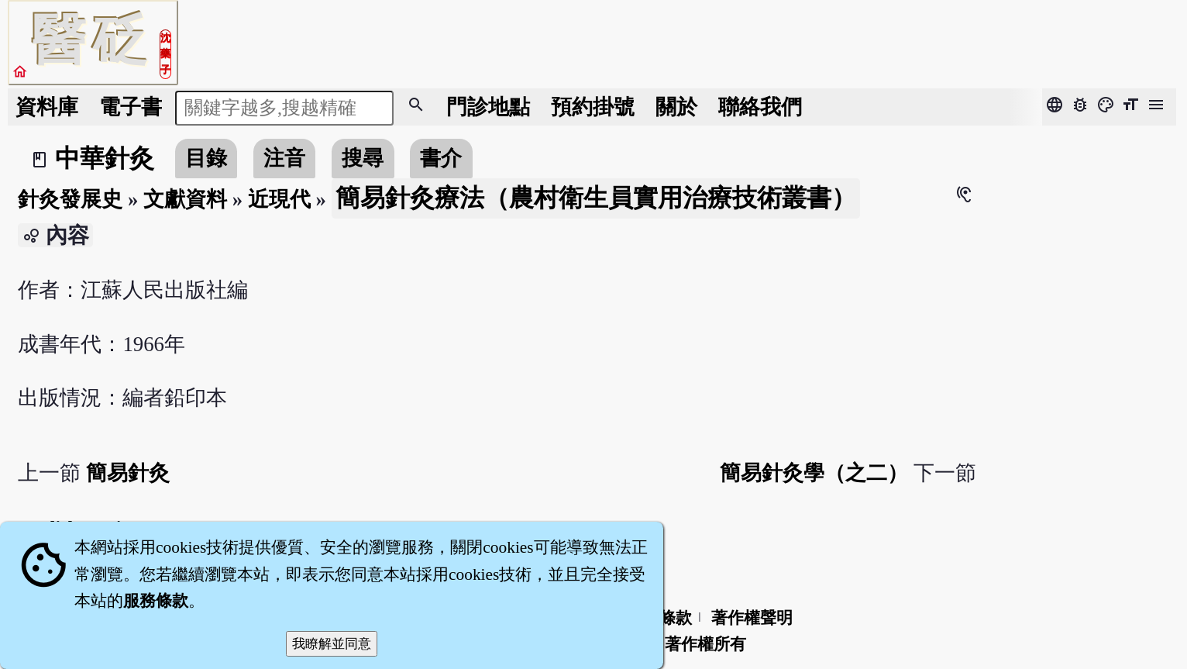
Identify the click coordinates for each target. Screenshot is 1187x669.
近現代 (279, 199)
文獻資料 (185, 199)
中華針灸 (104, 158)
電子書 (130, 107)
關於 (676, 107)
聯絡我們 (760, 107)
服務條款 (155, 600)
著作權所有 (705, 644)
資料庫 (46, 107)
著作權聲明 (752, 618)
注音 (284, 158)
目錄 (206, 158)
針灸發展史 (70, 199)
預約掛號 (593, 107)
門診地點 (488, 107)
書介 (441, 158)
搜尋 (363, 158)
